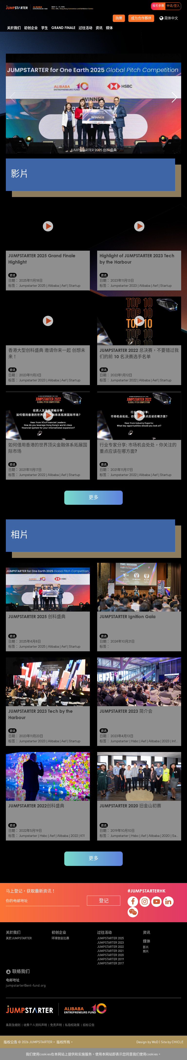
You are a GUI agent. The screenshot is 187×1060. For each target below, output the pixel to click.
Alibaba (53, 285)
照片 (146, 951)
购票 (118, 18)
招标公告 (88, 1025)
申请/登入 (173, 6)
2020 (166, 835)
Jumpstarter (120, 741)
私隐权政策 (72, 1025)
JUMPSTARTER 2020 (110, 955)
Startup (74, 285)
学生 (44, 28)
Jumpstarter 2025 (32, 285)
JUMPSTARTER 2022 (110, 946)
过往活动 (85, 28)
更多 (93, 497)
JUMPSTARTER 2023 (110, 942)
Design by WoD (147, 1041)
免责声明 (56, 1025)
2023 (165, 741)
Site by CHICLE (172, 1041)
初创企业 (31, 28)
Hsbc (135, 741)
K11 (82, 835)
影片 (146, 947)
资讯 (99, 28)
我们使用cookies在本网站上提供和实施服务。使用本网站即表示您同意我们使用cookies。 (93, 1053)
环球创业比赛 (60, 938)
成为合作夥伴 (141, 18)
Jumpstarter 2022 (124, 380)
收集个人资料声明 (35, 1025)
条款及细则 (13, 1025)
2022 (74, 835)
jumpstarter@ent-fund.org (26, 985)
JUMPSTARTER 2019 (110, 959)
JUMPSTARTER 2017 (110, 963)
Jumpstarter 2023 (124, 285)
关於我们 (14, 28)
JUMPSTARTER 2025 (110, 938)
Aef (63, 285)
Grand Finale (63, 28)
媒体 (109, 28)
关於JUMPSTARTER (19, 938)
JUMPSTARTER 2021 (110, 951)
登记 (104, 900)
